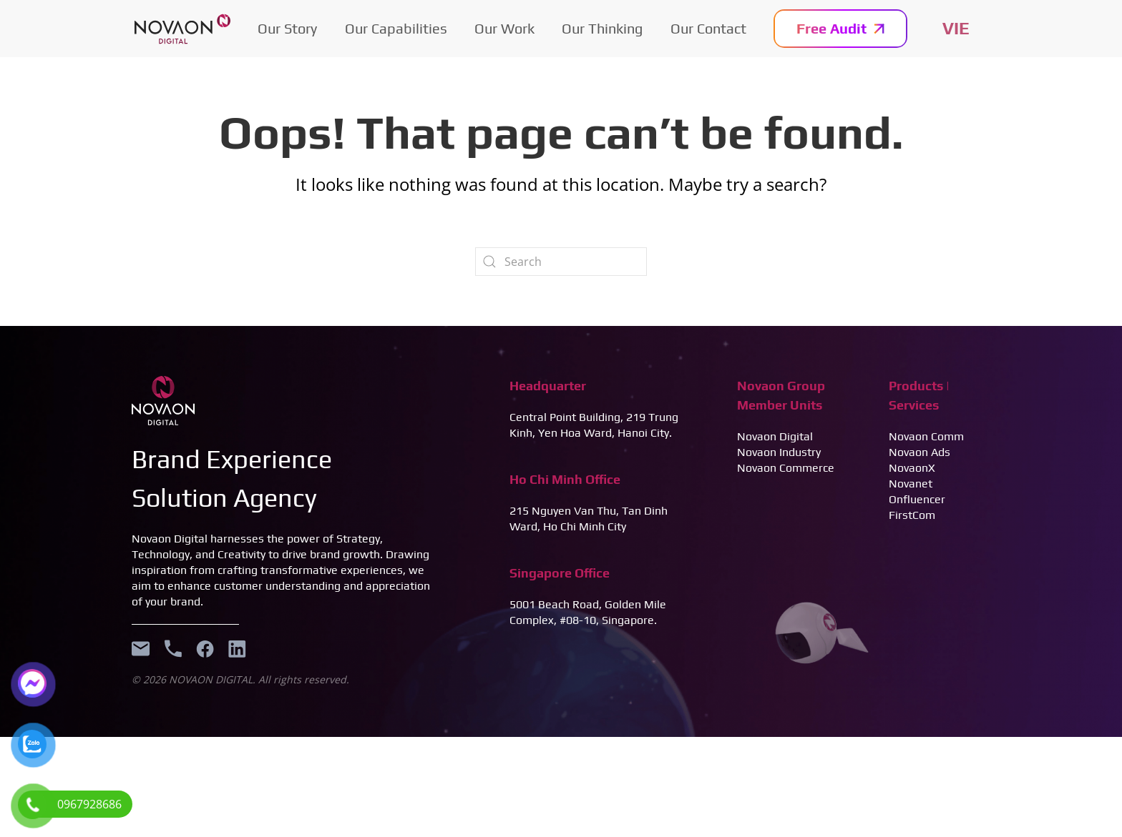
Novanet (910, 483)
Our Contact (708, 28)
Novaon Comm (926, 436)
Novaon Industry (779, 452)
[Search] (561, 261)
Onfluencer (917, 499)
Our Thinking (602, 28)
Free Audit (840, 28)
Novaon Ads (919, 452)
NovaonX (912, 468)
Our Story (287, 28)
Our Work (504, 28)
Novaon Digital (775, 436)
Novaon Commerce (785, 468)
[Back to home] (182, 28)
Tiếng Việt (956, 28)
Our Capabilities (396, 28)
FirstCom (912, 515)
